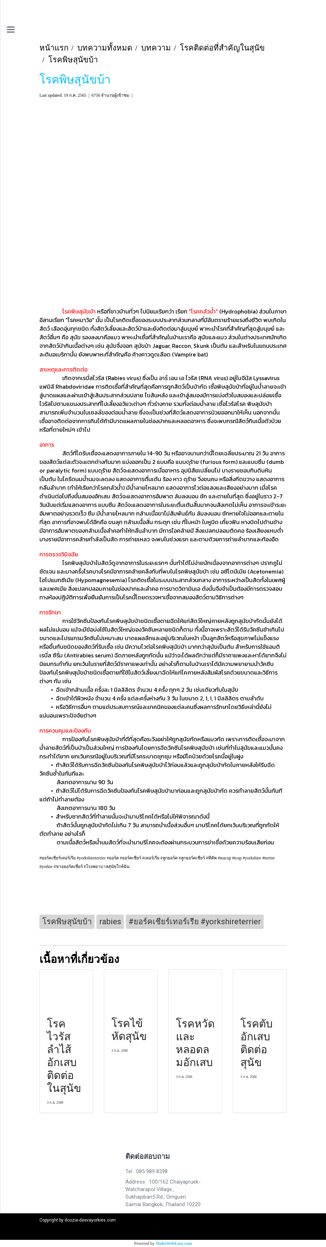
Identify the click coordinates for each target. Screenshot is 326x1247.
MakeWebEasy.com (174, 1243)
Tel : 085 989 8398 (146, 1171)
